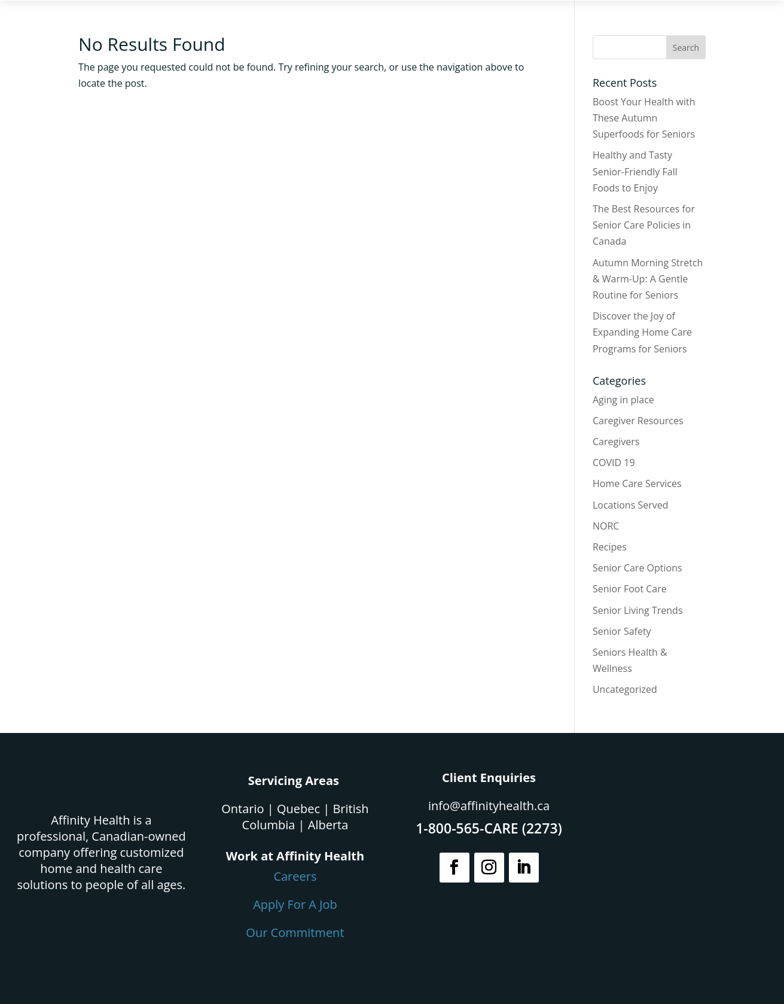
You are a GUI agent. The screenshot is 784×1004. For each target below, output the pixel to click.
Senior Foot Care (630, 588)
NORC (606, 526)
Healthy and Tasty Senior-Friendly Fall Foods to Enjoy (635, 171)
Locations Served (631, 505)
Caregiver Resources (638, 420)
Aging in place (623, 399)
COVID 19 (614, 462)
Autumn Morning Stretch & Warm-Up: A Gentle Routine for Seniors (648, 279)
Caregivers (616, 441)
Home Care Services (637, 483)
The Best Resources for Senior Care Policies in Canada (644, 225)
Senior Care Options (637, 567)
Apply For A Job (295, 904)
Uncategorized (625, 689)
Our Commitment (295, 932)
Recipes (610, 546)
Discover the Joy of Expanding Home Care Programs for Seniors (642, 332)
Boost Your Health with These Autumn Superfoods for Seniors (644, 118)
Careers (294, 876)
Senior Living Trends (638, 610)
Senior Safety (622, 631)
